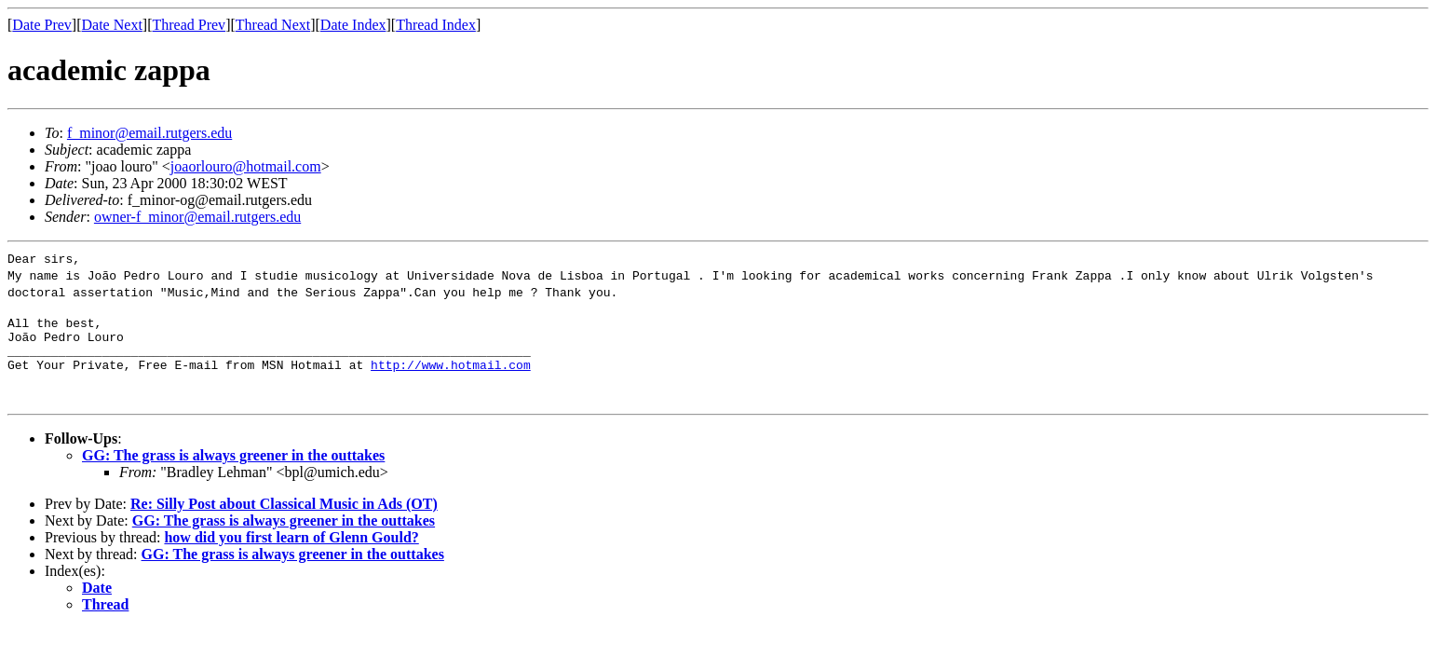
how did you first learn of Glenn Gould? (291, 548)
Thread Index (436, 25)
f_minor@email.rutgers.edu (149, 133)
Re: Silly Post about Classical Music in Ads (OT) (284, 515)
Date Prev (42, 25)
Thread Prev (188, 25)
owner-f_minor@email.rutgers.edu (197, 217)
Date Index (353, 25)
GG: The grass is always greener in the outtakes (233, 466)
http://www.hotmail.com (451, 375)
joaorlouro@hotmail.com (245, 166)
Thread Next (273, 25)
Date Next (112, 25)
